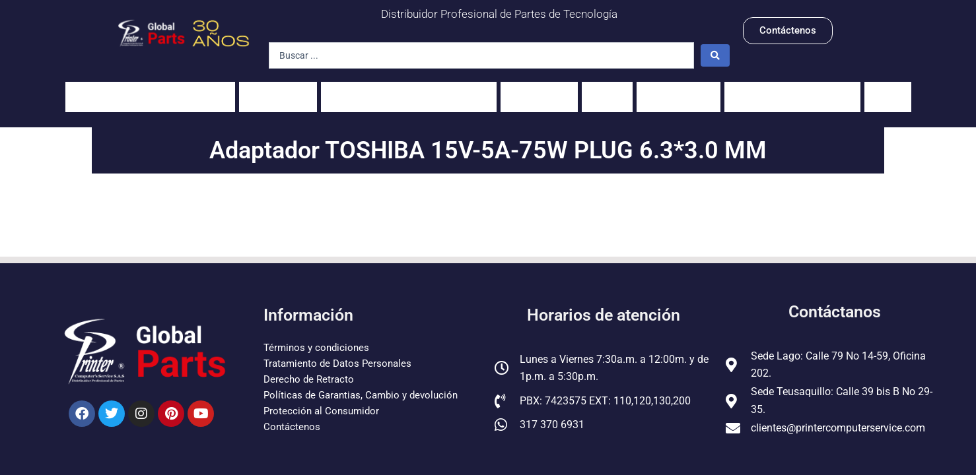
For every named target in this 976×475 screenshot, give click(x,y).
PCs (607, 90)
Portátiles (278, 90)
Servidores (678, 90)
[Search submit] (715, 55)
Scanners (539, 90)
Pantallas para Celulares (792, 90)
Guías (887, 90)
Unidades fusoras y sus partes (409, 90)
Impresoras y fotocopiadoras (150, 90)
